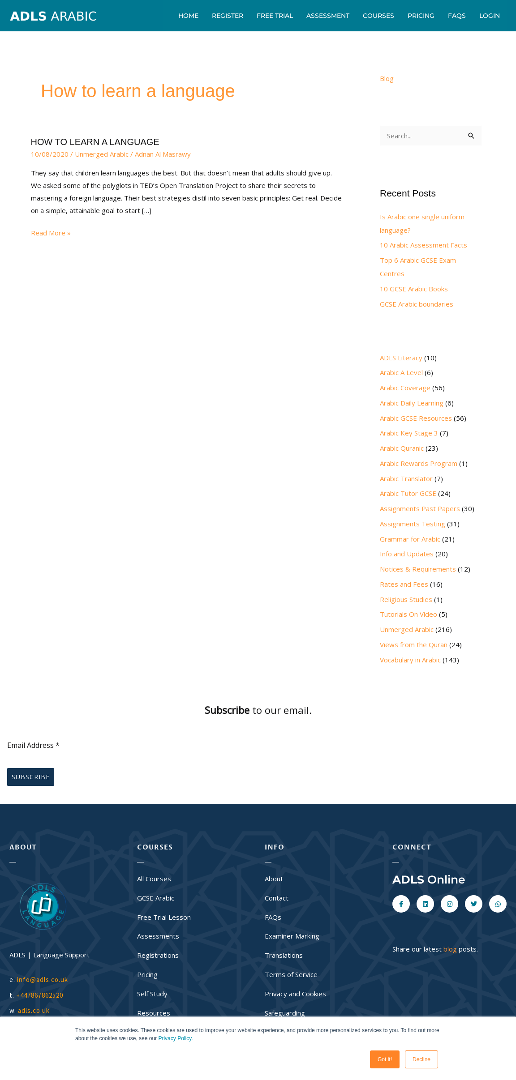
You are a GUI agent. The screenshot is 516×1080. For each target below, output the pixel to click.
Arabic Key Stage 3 (409, 432)
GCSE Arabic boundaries (416, 303)
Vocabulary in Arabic (410, 659)
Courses (378, 16)
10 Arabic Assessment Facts (423, 244)
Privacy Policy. (175, 1038)
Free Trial (275, 16)
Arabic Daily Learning (411, 402)
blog (450, 948)
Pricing (421, 16)
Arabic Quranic (402, 448)
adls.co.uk (35, 1010)
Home (188, 16)
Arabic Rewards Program (418, 463)
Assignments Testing (412, 523)
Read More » (51, 232)
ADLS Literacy (401, 357)
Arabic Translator (406, 478)
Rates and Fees (404, 584)
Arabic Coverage (405, 387)
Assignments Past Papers (420, 508)
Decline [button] (421, 1059)
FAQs (457, 16)
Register (227, 16)
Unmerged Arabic (102, 153)
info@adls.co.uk (42, 979)
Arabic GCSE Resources (416, 418)
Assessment (327, 16)
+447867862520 (39, 995)
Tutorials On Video (408, 614)
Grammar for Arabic (410, 538)
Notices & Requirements (418, 568)
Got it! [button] (385, 1059)
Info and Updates (407, 553)
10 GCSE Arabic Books (414, 288)
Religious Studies (406, 599)
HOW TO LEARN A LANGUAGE (95, 142)
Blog (387, 78)
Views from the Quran (413, 644)
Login (489, 16)
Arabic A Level (401, 372)
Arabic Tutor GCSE (408, 493)
